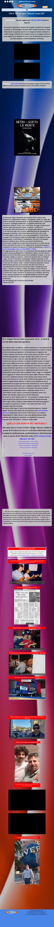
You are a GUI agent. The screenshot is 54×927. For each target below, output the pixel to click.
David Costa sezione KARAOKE (28, 445)
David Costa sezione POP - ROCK (28, 441)
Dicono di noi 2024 (16, 84)
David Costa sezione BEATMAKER (28, 443)
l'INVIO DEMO (36, 20)
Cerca (45, 7)
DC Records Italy (24, 555)
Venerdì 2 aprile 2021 (37, 555)
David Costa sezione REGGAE (28, 447)
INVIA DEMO (28, 455)
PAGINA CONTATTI (28, 453)
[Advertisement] (27, 297)
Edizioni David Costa (27, 1)
